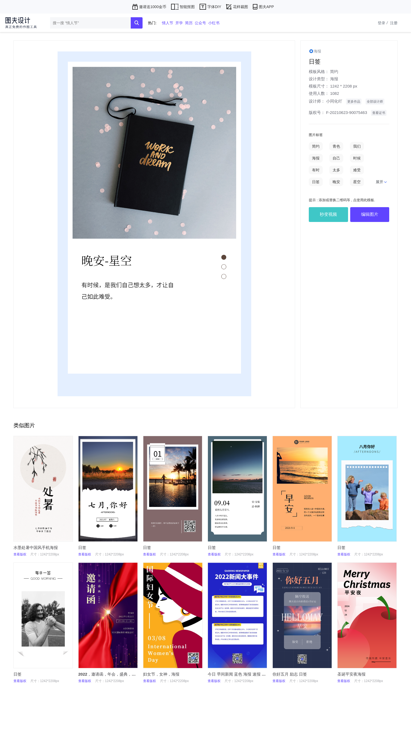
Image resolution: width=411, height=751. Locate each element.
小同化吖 (334, 101)
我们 (357, 146)
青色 (336, 146)
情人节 (167, 23)
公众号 (200, 23)
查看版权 (19, 554)
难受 (357, 170)
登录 (383, 23)
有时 (316, 170)
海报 (334, 79)
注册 (394, 23)
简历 (189, 23)
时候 (357, 158)
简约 (334, 71)
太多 (336, 170)
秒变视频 (328, 214)
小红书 (213, 23)
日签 (316, 182)
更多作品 (353, 101)
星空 (357, 182)
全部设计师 (375, 101)
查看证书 (378, 113)
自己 (336, 158)
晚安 (336, 182)
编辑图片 (369, 214)
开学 (179, 23)
